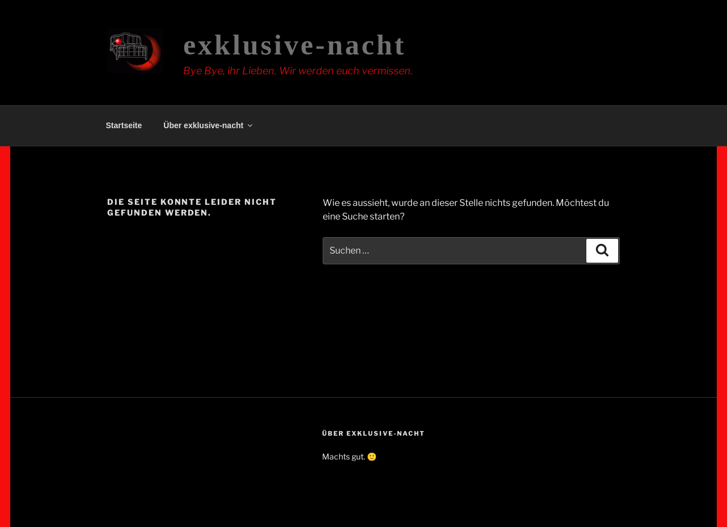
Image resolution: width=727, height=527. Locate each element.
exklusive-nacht (294, 45)
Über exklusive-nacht (208, 125)
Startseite (124, 125)
